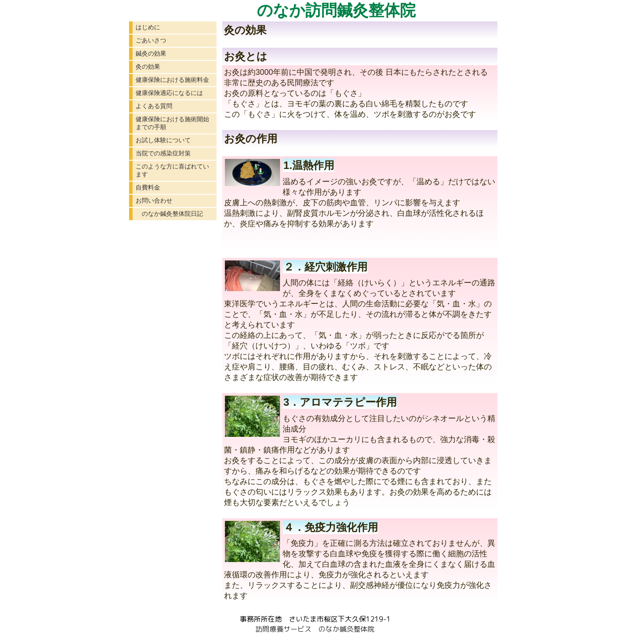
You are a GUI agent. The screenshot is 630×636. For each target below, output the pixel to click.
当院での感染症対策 (163, 153)
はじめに (148, 27)
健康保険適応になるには (169, 92)
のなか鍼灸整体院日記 (169, 213)
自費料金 (148, 187)
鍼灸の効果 (151, 53)
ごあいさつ (151, 40)
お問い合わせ (154, 200)
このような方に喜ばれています (172, 170)
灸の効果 (148, 66)
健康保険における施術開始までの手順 (172, 123)
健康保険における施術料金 (172, 79)
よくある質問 (154, 105)
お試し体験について (163, 140)
